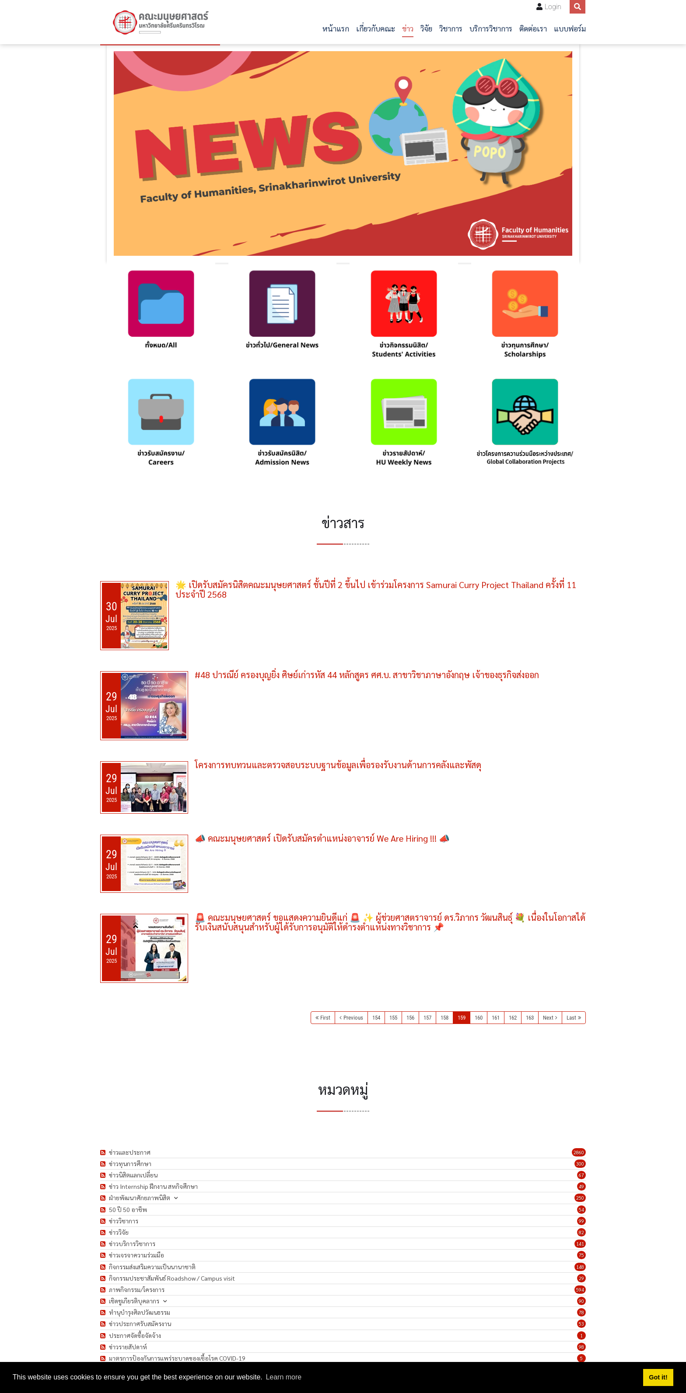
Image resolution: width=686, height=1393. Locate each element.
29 (581, 1278)
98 (581, 1347)
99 (581, 1221)
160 (479, 1017)
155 (393, 1017)
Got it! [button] (658, 1377)
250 (580, 1197)
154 (376, 1017)
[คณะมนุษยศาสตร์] (160, 22)
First (325, 1017)
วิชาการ (450, 28)
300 (580, 1163)
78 (581, 1312)
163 (530, 1017)
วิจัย (426, 28)
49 (581, 1186)
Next (548, 1017)
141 (580, 1243)
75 (581, 1255)
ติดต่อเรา (533, 28)
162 (513, 1017)
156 (410, 1017)
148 (580, 1267)
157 (427, 1017)
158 (444, 1017)
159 (462, 1017)
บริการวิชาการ (490, 28)
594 (580, 1289)
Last (571, 1017)
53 (581, 1323)
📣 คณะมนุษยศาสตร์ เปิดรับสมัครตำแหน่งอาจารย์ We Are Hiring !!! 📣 (322, 838)
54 (581, 1209)
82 (581, 1232)
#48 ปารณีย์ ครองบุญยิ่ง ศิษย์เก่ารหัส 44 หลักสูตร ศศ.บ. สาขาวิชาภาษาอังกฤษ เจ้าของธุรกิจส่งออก (367, 674)
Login (553, 7)
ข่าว (407, 28)
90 (581, 1301)
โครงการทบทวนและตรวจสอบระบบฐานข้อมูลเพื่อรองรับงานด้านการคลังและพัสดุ (338, 764)
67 (581, 1175)
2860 (579, 1152)
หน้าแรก (335, 28)
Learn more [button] (283, 1377)
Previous (353, 1017)
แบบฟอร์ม (570, 28)
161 (496, 1017)
